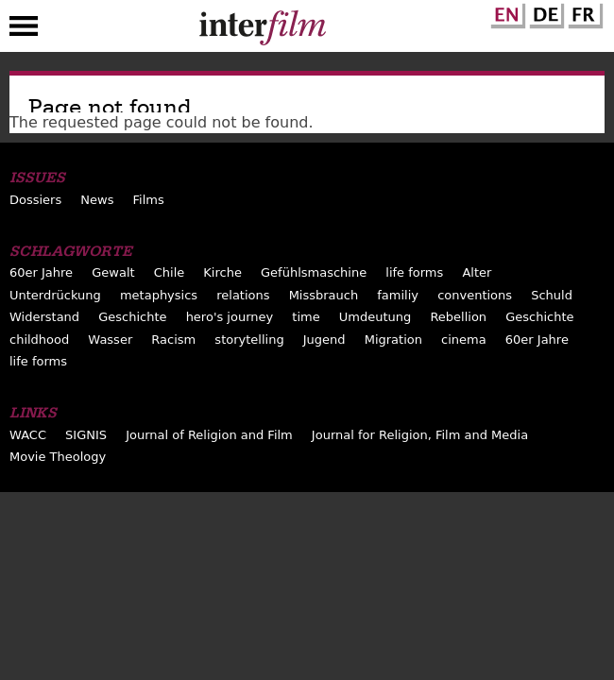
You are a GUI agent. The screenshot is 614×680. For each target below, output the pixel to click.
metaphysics (158, 295)
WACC (27, 435)
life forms (414, 272)
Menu (23, 30)
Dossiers (35, 200)
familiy (397, 295)
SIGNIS (86, 435)
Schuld (551, 295)
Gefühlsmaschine (314, 272)
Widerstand (44, 317)
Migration (393, 339)
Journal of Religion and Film (209, 435)
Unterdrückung (55, 295)
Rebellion (458, 317)
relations (242, 295)
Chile (169, 272)
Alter (476, 272)
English (505, 12)
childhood (39, 339)
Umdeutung (375, 317)
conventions (474, 295)
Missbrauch (324, 295)
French (583, 12)
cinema (463, 339)
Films (148, 200)
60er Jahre (41, 272)
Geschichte (132, 317)
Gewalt (113, 272)
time (305, 317)
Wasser (110, 339)
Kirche (222, 272)
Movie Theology (57, 457)
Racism (173, 339)
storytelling (248, 339)
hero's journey (230, 317)
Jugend (324, 339)
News (96, 200)
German (544, 12)
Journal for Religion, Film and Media (420, 435)
